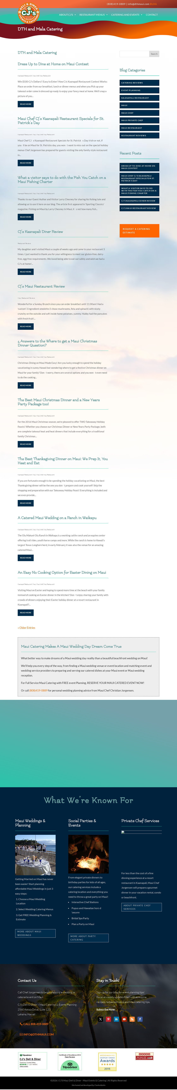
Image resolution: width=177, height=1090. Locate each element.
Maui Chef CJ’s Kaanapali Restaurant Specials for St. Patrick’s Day (61, 121)
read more (25, 104)
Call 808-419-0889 (35, 1024)
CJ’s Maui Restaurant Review (41, 286)
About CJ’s (67, 14)
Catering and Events (127, 14)
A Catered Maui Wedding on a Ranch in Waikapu (57, 518)
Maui (34, 135)
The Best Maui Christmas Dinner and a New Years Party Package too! (59, 402)
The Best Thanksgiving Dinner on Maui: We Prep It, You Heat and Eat (63, 461)
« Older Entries (26, 627)
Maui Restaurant (45, 76)
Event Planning (130, 90)
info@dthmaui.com (138, 4)
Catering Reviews (132, 83)
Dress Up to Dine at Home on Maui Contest (53, 64)
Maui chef (36, 76)
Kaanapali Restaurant (25, 76)
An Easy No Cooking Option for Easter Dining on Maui (62, 572)
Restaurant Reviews (24, 243)
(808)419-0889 (116, 4)
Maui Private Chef (132, 120)
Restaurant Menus (93, 14)
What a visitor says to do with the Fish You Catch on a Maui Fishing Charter (62, 180)
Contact (152, 14)
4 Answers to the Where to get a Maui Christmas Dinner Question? (57, 343)
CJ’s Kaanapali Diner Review (40, 232)
